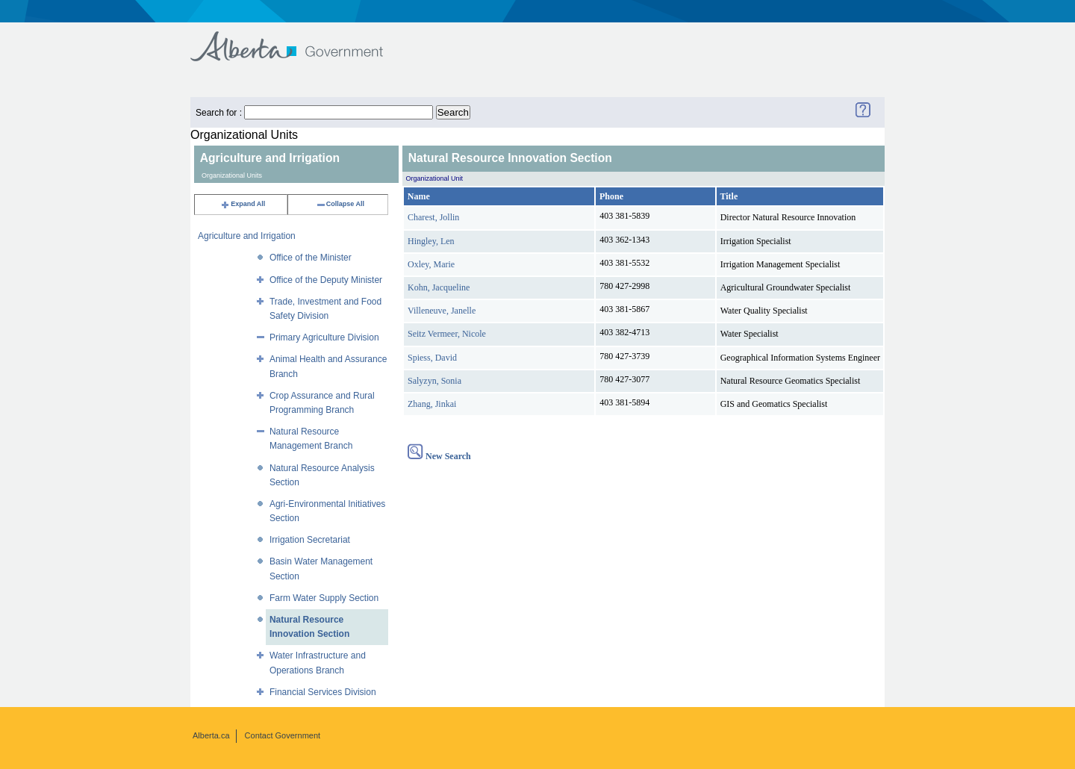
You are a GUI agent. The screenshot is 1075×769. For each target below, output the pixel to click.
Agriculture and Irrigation (247, 236)
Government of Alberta (299, 39)
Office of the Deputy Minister (325, 280)
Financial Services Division (322, 692)
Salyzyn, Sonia (434, 381)
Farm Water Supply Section (323, 598)
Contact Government (283, 735)
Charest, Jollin (433, 217)
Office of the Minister (310, 257)
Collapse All (340, 204)
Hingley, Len (431, 241)
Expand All (242, 204)
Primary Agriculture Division (324, 337)
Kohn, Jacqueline (439, 287)
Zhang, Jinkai (432, 404)
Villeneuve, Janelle (442, 310)
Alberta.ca (211, 735)
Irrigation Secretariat (309, 540)
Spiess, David (432, 357)
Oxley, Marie (431, 264)
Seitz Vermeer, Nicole (447, 334)
